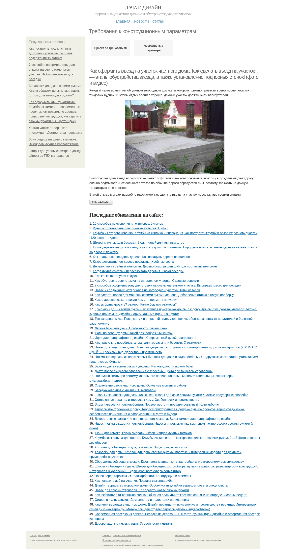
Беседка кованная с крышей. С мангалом (125, 390)
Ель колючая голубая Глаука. (116, 276)
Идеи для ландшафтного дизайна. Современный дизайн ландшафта (146, 337)
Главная (123, 21)
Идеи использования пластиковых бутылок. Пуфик (130, 228)
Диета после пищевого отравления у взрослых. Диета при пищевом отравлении (154, 371)
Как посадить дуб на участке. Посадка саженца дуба (134, 480)
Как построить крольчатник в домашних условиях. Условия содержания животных (50, 53)
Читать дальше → (101, 201)
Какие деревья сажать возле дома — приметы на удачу (136, 299)
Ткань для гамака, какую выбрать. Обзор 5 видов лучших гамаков (143, 433)
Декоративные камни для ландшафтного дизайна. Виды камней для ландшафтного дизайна (163, 418)
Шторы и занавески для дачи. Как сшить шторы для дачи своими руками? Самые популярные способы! (171, 395)
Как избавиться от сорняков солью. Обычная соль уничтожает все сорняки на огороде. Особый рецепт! (171, 495)
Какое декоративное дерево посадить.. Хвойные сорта (133, 261)
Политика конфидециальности (116, 540)
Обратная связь (182, 536)
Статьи (158, 21)
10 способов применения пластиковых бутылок (128, 223)
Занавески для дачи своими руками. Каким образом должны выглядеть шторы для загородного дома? (55, 90)
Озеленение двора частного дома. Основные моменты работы (141, 385)
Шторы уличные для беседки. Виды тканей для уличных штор (138, 242)
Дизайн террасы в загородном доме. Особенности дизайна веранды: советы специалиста (161, 485)
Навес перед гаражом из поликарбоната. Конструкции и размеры (143, 476)
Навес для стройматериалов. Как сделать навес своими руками (142, 490)
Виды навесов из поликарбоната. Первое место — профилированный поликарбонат (157, 404)
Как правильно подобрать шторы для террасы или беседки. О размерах (148, 342)
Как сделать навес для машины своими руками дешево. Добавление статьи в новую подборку (164, 295)
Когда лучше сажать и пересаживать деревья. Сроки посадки (138, 271)
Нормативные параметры (153, 48)
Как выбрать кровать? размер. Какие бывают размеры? (136, 304)
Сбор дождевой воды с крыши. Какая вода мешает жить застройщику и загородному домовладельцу (169, 461)
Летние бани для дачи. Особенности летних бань (131, 328)
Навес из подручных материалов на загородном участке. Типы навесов (147, 290)
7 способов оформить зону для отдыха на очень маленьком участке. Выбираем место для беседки (168, 285)
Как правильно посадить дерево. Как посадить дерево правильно (141, 257)
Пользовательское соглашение (127, 536)
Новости (141, 21)
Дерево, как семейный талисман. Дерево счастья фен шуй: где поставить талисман (155, 266)
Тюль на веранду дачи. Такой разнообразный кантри (134, 333)
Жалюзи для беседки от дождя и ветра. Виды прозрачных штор (141, 447)
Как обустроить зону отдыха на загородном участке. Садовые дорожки (147, 280)
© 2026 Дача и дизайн (40, 536)
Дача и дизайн (143, 8)
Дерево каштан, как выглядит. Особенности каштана (134, 523)
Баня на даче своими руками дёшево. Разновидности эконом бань (144, 366)
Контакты (106, 536)
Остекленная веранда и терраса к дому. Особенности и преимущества (147, 399)
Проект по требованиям (110, 48)
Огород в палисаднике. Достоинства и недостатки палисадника (142, 499)
